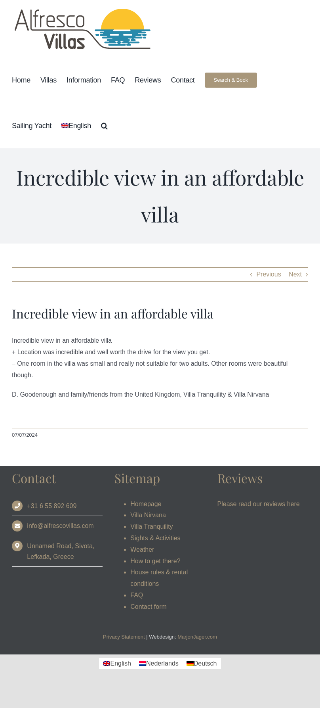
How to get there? (155, 561)
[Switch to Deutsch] (202, 663)
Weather (142, 549)
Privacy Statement (124, 637)
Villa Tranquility (151, 526)
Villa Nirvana (148, 515)
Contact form (148, 606)
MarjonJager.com (197, 637)
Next (295, 274)
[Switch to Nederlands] (159, 663)
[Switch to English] (117, 663)
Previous (268, 274)
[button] (104, 125)
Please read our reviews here (258, 504)
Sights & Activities (155, 538)
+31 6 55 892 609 (51, 506)
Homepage (145, 504)
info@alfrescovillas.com (60, 525)
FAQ (136, 595)
